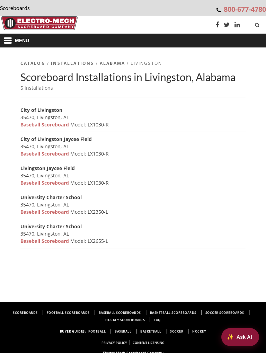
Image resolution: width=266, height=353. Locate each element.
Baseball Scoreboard (45, 124)
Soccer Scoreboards (224, 312)
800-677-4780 (245, 9)
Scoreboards (25, 312)
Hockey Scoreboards (125, 320)
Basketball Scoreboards (173, 312)
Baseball (123, 331)
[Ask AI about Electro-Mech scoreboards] (240, 337)
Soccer (176, 331)
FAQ (157, 320)
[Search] (258, 23)
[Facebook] (217, 25)
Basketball (150, 331)
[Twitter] (227, 25)
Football (97, 331)
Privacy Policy (114, 343)
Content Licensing (149, 343)
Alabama (112, 63)
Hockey (199, 331)
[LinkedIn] (237, 25)
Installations (72, 63)
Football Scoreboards (68, 312)
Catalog (32, 63)
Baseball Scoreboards (120, 312)
